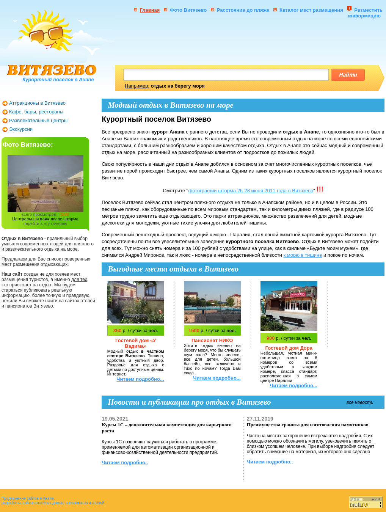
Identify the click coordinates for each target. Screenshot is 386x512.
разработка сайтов (18, 503)
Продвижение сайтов (20, 498)
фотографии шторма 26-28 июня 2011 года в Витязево (250, 190)
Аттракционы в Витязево (37, 103)
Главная (150, 10)
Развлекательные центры (38, 120)
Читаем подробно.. (125, 462)
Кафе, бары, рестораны (36, 112)
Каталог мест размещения (311, 10)
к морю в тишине (302, 255)
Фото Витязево (188, 10)
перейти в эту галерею (45, 223)
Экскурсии (21, 129)
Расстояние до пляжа (243, 10)
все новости (360, 402)
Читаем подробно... (140, 379)
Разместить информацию (365, 13)
